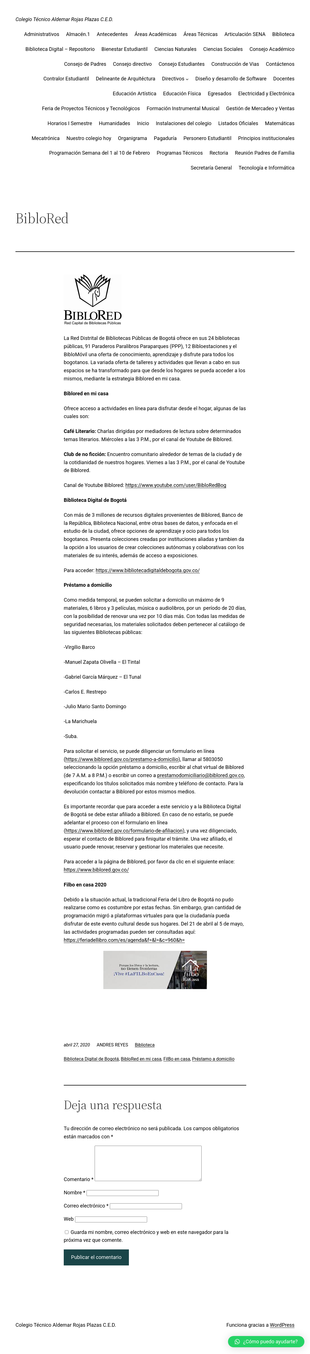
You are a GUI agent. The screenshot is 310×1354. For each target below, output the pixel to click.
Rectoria (218, 153)
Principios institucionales (266, 138)
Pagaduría (165, 138)
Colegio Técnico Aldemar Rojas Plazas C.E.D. (64, 19)
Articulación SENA (244, 34)
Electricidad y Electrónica (266, 93)
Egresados (219, 93)
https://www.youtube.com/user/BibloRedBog (175, 485)
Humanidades (114, 123)
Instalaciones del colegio (183, 123)
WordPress (282, 1332)
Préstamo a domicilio (213, 1059)
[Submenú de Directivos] (187, 78)
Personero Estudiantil (207, 138)
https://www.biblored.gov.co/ (96, 870)
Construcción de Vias (235, 64)
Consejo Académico (272, 49)
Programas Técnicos (180, 153)
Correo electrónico (86, 1212)
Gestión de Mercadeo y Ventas (260, 108)
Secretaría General (211, 168)
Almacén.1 (78, 34)
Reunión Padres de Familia (265, 153)
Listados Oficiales (238, 123)
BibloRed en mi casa (141, 1059)
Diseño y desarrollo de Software (230, 79)
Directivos (173, 79)
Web (69, 1226)
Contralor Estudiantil (66, 79)
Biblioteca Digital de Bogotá (91, 1059)
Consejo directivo (132, 64)
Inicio (143, 123)
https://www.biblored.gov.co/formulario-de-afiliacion (124, 831)
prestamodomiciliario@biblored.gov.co (200, 775)
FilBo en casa (176, 1059)
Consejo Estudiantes (182, 64)
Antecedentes (112, 34)
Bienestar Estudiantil (124, 49)
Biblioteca (283, 34)
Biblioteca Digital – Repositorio (60, 49)
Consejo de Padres (85, 64)
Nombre (74, 1199)
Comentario (79, 1186)
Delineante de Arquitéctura (125, 79)
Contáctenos (280, 64)
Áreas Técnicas (200, 34)
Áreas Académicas (156, 34)
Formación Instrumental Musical (183, 108)
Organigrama (132, 138)
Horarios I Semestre (69, 123)
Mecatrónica (45, 138)
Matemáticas (280, 123)
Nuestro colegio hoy (89, 138)
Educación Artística (134, 93)
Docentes (284, 79)
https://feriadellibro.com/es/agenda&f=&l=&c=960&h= (124, 940)
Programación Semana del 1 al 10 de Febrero (99, 153)
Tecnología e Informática (267, 168)
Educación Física (182, 93)
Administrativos (42, 34)
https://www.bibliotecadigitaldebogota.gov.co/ (148, 570)
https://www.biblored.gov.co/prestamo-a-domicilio (121, 759)
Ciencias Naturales (175, 49)
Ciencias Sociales (223, 49)
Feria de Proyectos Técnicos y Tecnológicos (91, 108)
